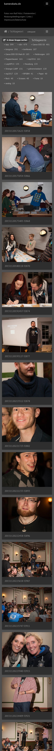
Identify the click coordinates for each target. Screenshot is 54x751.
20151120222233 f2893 (17, 491)
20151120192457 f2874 (17, 311)
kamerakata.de (12, 3)
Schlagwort (16, 31)
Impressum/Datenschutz (15, 19)
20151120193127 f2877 (17, 356)
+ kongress (11, 49)
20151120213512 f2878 (17, 401)
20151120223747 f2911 (17, 626)
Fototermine (29, 13)
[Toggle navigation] (47, 4)
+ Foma (38, 78)
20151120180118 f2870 (17, 266)
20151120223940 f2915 (17, 671)
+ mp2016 (33, 59)
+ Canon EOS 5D (40, 44)
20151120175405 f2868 (17, 221)
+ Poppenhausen (13, 59)
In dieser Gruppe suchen (15, 40)
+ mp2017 (11, 73)
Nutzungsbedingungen (14, 16)
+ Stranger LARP (13, 68)
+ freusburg (30, 64)
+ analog (9, 83)
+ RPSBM (27, 73)
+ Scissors (23, 78)
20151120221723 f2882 (17, 446)
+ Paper (42, 73)
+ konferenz (29, 49)
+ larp (9, 44)
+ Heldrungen (41, 54)
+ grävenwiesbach (37, 68)
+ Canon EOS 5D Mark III (16, 54)
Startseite (5, 31)
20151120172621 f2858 (17, 131)
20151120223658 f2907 (17, 581)
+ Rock (8, 78)
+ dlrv (22, 44)
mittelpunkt (31, 32)
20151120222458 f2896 (17, 535)
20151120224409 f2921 (17, 716)
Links (29, 16)
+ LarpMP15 (11, 64)
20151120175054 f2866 (17, 176)
